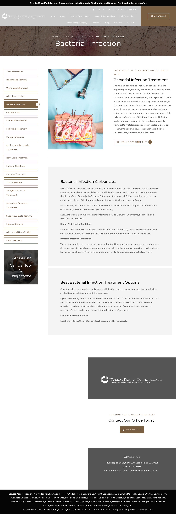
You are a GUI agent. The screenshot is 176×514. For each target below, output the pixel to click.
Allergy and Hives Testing (18, 232)
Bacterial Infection (15, 104)
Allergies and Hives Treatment (15, 192)
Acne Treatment (14, 72)
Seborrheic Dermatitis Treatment (17, 205)
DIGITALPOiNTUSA (143, 509)
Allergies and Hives (15, 96)
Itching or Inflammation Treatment (18, 147)
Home (56, 36)
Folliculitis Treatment (16, 129)
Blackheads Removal (16, 80)
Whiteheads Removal (17, 88)
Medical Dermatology (78, 36)
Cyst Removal (13, 112)
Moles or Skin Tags (15, 166)
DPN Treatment (14, 240)
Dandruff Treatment (16, 120)
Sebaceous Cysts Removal (19, 216)
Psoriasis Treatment (16, 174)
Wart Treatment (14, 182)
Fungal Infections (15, 137)
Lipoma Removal (14, 224)
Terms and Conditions (91, 509)
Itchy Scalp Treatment (17, 158)
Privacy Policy (111, 509)
